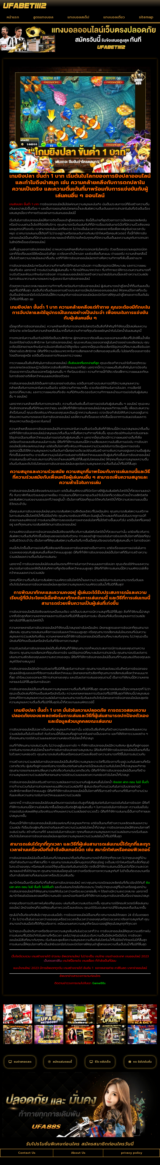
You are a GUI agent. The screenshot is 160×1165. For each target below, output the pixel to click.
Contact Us (26, 1160)
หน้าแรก (13, 17)
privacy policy (131, 1160)
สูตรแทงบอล (43, 17)
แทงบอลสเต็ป (78, 17)
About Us (78, 1160)
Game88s (99, 983)
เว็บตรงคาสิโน (53, 961)
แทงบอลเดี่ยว (114, 17)
